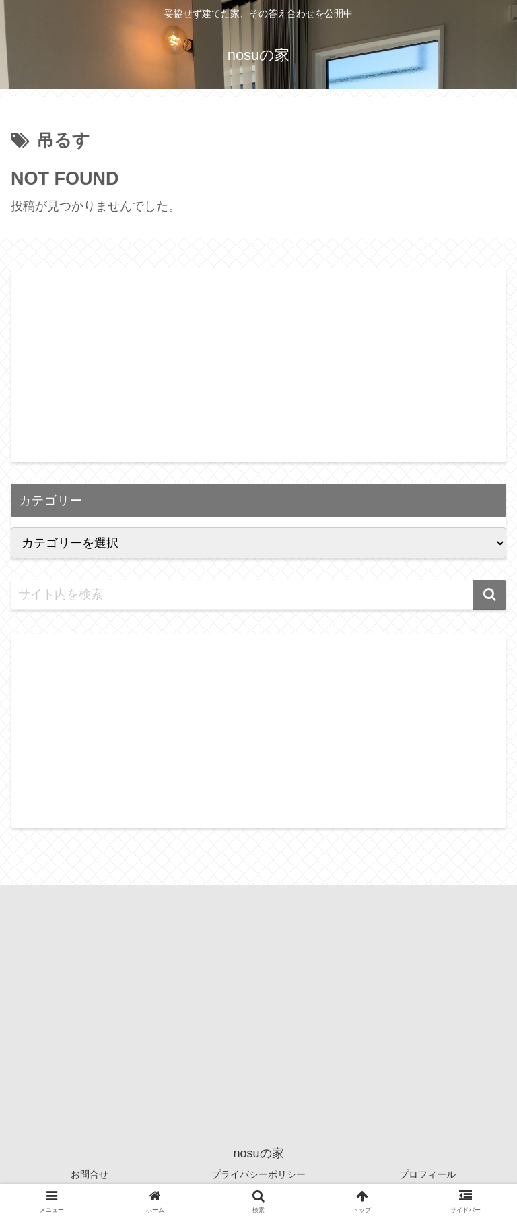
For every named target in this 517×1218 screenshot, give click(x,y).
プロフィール (427, 1174)
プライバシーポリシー (258, 1174)
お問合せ (89, 1174)
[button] (489, 595)
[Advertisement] (258, 362)
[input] (258, 595)
